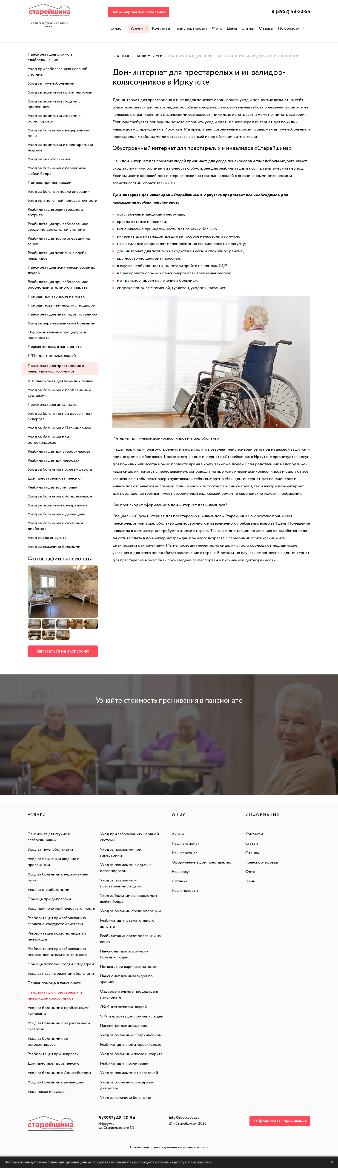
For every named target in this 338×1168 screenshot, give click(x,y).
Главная (121, 56)
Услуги (136, 28)
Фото (217, 28)
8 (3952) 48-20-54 (288, 12)
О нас (115, 28)
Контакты (161, 28)
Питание (180, 881)
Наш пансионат (186, 844)
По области (289, 28)
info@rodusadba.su (184, 1129)
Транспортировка (191, 28)
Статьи (247, 28)
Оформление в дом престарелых (202, 862)
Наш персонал (185, 853)
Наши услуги (151, 56)
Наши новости (185, 891)
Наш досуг (181, 872)
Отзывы (266, 28)
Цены (232, 28)
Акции (178, 834)
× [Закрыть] (332, 1162)
